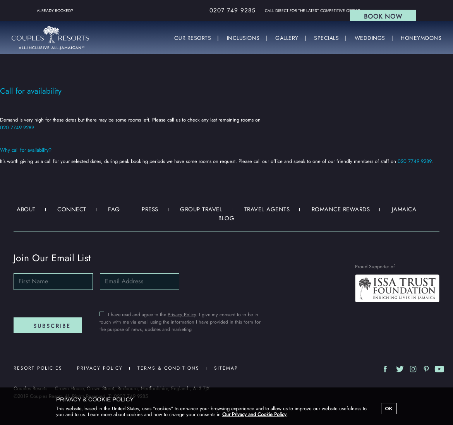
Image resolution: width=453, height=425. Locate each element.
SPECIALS (326, 38)
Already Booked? (55, 11)
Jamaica (404, 209)
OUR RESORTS (192, 38)
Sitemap (226, 368)
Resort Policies (38, 368)
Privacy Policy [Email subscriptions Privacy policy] (182, 314)
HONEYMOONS (421, 38)
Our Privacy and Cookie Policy (254, 414)
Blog (226, 218)
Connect (71, 209)
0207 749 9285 (232, 10)
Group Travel (201, 209)
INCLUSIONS (243, 38)
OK (389, 408)
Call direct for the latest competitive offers (312, 11)
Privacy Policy (100, 368)
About (26, 209)
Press (150, 209)
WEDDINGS (370, 38)
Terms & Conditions (168, 368)
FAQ (114, 209)
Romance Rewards (341, 209)
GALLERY (287, 38)
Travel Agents (267, 209)
